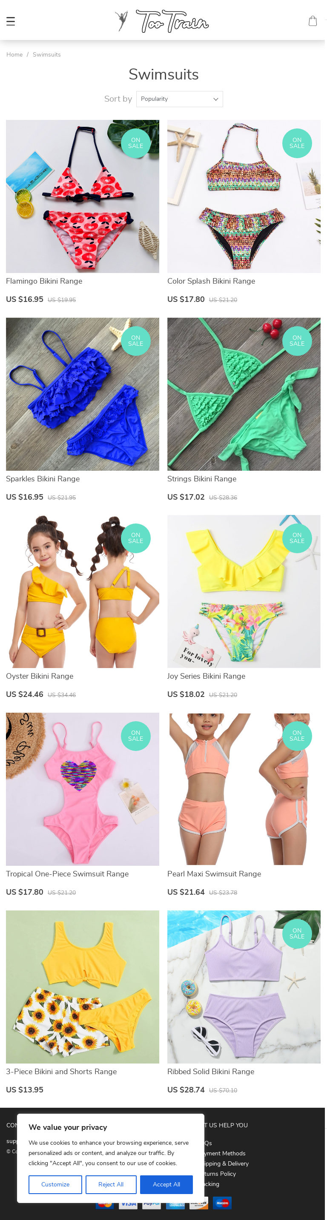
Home (14, 55)
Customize (55, 1185)
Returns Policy (216, 1172)
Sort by (118, 99)
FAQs (204, 1141)
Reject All (110, 1185)
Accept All (166, 1185)
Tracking (208, 1182)
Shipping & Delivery (223, 1162)
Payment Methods (221, 1152)
